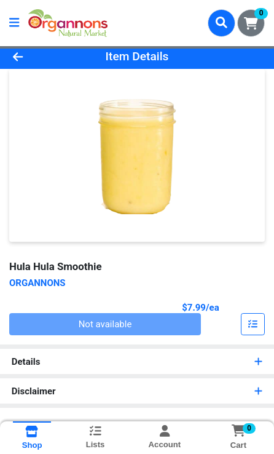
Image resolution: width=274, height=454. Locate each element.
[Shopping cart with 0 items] (251, 23)
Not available (105, 324)
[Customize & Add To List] (253, 324)
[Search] (221, 22)
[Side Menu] (14, 23)
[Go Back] (41, 57)
